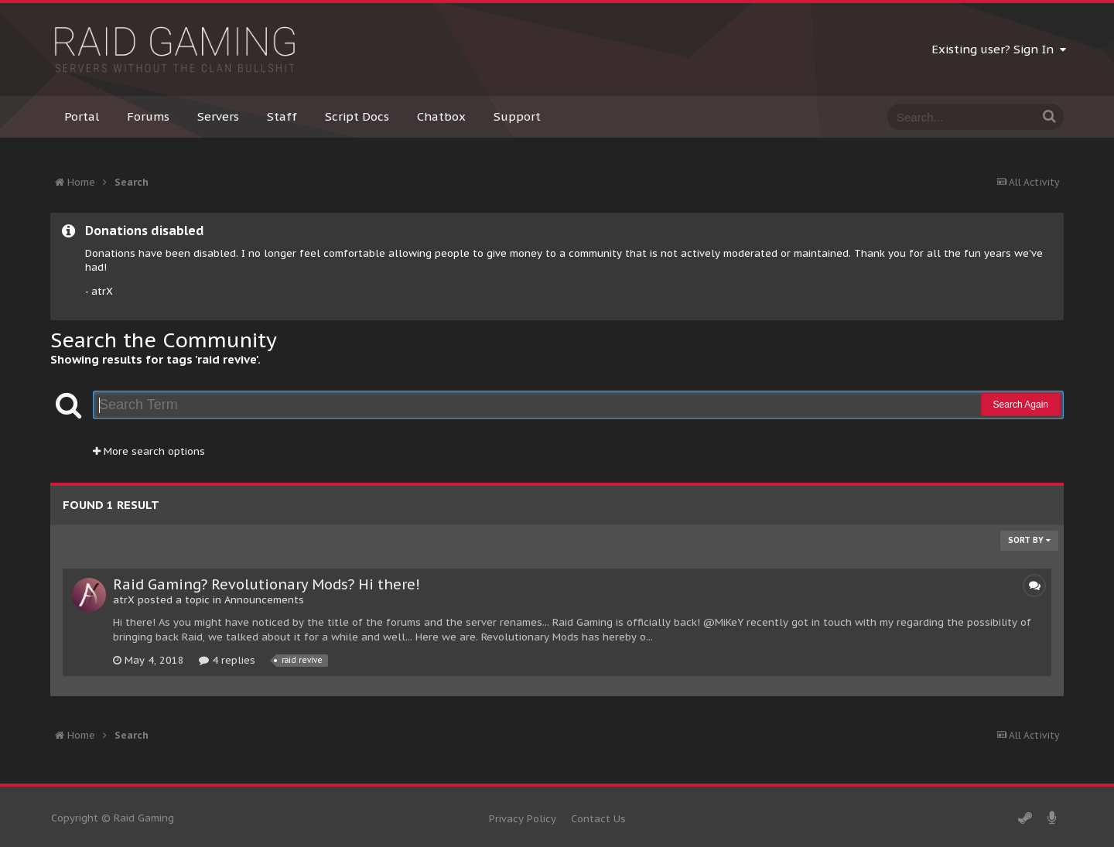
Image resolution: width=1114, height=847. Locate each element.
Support (517, 116)
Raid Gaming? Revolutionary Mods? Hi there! (266, 584)
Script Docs (357, 116)
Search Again (1020, 404)
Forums (148, 116)
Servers (218, 116)
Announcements (264, 599)
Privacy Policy (522, 818)
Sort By (1029, 540)
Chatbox (441, 116)
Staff (282, 116)
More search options (149, 451)
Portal (81, 116)
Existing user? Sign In (998, 49)
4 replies (227, 660)
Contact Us (598, 818)
